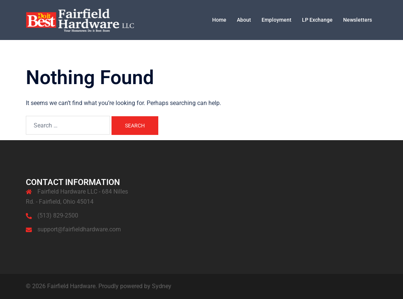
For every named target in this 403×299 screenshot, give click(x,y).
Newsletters (357, 20)
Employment (276, 20)
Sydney (161, 286)
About (244, 20)
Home (219, 20)
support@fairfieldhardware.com (79, 229)
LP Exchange (317, 20)
